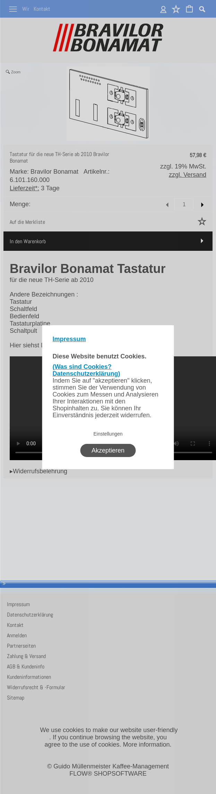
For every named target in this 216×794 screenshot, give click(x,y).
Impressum (69, 339)
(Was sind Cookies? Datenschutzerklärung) (86, 370)
